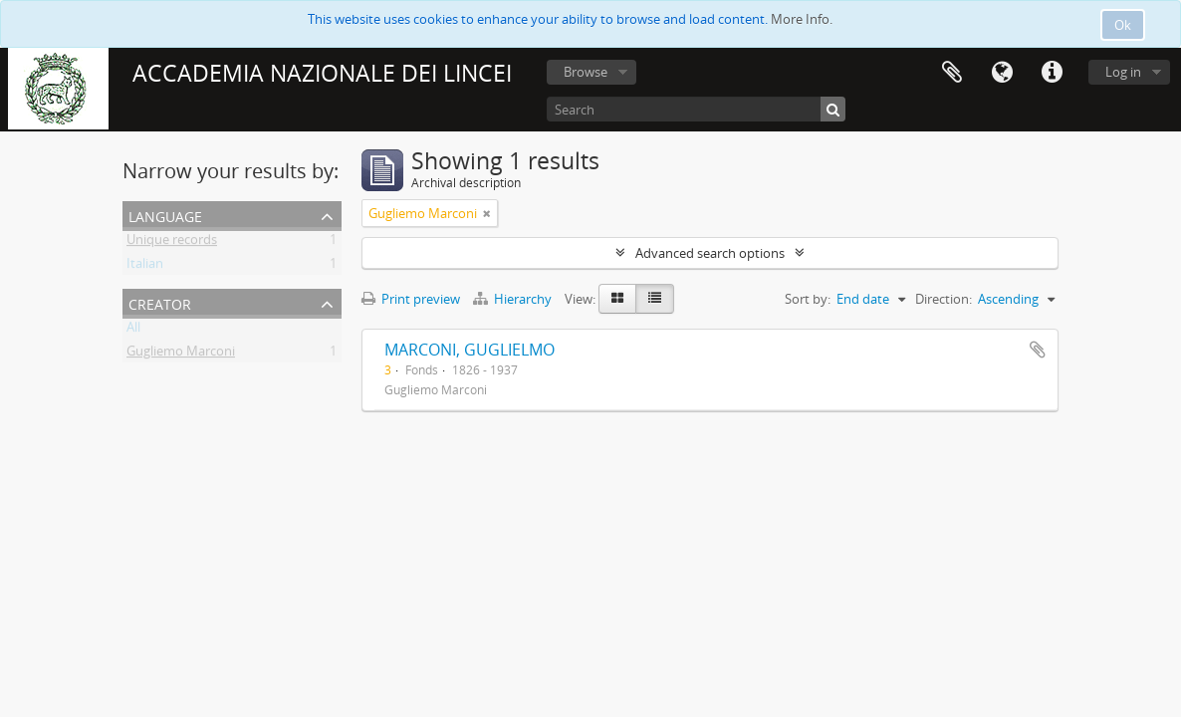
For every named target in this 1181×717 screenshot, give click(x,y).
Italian (144, 267)
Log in (1123, 72)
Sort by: (807, 299)
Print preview (410, 299)
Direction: (943, 299)
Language (1002, 73)
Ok (1122, 25)
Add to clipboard (1038, 349)
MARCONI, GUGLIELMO (469, 349)
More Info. (801, 19)
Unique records (171, 243)
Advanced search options (710, 253)
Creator (159, 302)
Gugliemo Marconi (180, 354)
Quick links (1051, 73)
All (133, 331)
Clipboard (952, 73)
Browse (585, 72)
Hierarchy (514, 299)
